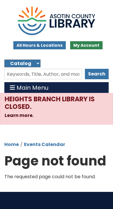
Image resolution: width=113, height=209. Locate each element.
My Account (86, 45)
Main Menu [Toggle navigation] (29, 87)
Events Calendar (44, 144)
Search (96, 74)
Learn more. (19, 115)
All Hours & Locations (40, 45)
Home (11, 144)
